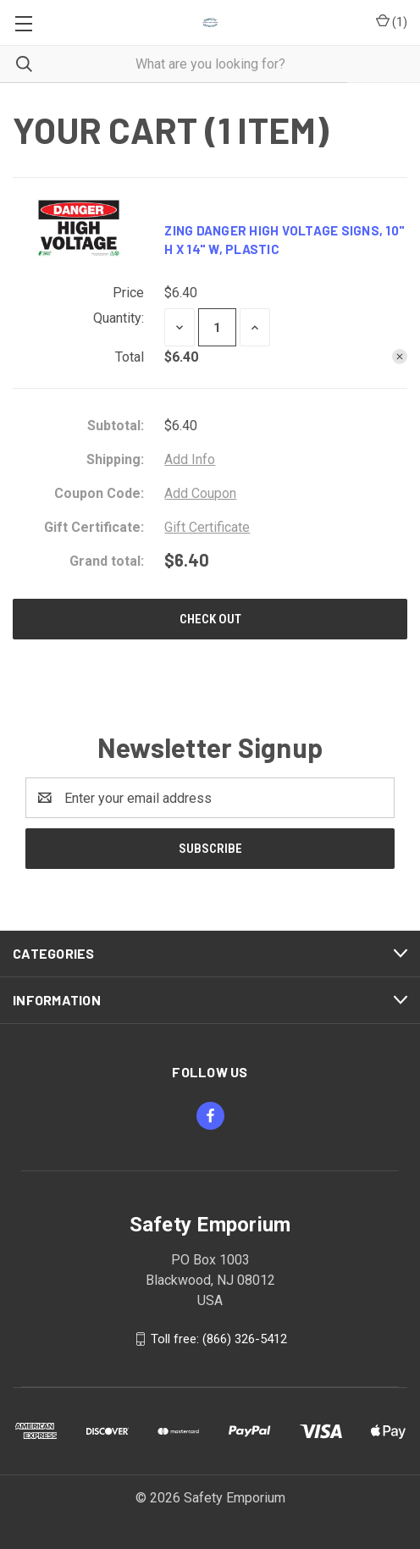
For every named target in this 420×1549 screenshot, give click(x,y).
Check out (210, 619)
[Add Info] (189, 460)
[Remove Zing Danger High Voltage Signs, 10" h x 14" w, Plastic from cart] (399, 356)
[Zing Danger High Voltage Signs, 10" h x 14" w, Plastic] (217, 327)
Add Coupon (200, 493)
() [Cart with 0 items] (391, 22)
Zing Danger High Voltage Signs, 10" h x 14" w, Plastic (284, 240)
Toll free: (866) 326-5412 (219, 1339)
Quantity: (118, 318)
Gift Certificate (207, 527)
